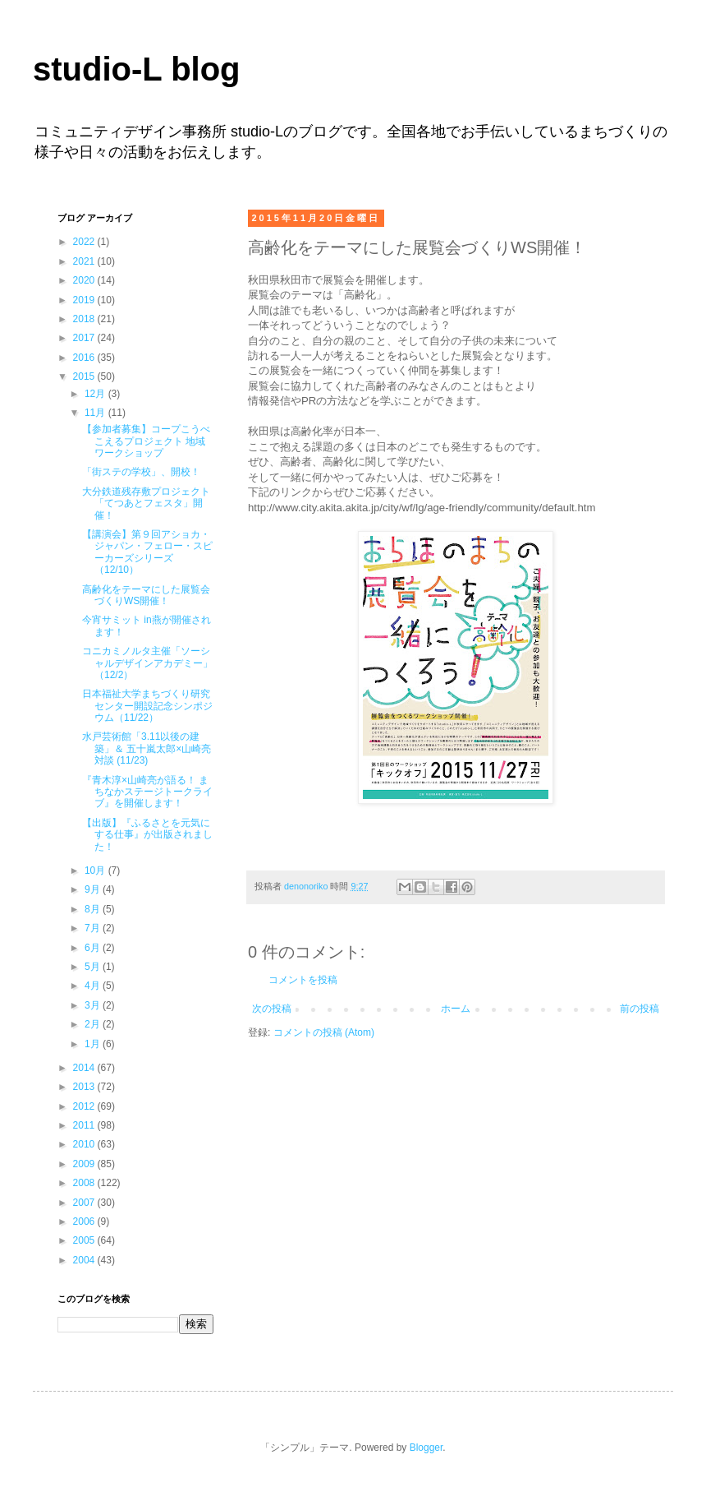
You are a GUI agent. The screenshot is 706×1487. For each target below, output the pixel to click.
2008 (85, 1183)
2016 (85, 357)
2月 (94, 1024)
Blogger (426, 1447)
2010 (85, 1144)
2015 (85, 376)
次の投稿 (271, 1008)
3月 (94, 1005)
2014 (85, 1068)
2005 (85, 1240)
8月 (94, 909)
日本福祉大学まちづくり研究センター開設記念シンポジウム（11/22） (147, 705)
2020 (85, 280)
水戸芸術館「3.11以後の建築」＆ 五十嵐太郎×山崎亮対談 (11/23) (146, 748)
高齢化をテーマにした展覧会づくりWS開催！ (146, 595)
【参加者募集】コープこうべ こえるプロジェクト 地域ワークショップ (146, 441)
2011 (85, 1125)
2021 (85, 261)
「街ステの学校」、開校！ (141, 472)
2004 (85, 1260)
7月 (94, 928)
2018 (85, 319)
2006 (85, 1221)
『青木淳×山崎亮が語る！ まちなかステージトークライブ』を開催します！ (147, 792)
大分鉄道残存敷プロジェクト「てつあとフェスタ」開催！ (146, 503)
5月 (94, 966)
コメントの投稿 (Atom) (323, 1032)
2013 (85, 1086)
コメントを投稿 (302, 980)
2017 (85, 338)
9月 (94, 889)
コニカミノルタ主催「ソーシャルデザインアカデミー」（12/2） (147, 663)
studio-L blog (137, 69)
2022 (85, 241)
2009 (85, 1164)
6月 (94, 948)
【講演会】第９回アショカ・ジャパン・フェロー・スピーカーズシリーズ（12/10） (147, 552)
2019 (85, 300)
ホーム (455, 1008)
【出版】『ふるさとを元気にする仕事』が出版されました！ (147, 834)
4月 (94, 985)
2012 (85, 1106)
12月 (96, 393)
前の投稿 (639, 1008)
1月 (94, 1044)
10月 (96, 870)
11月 (96, 412)
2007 (85, 1202)
